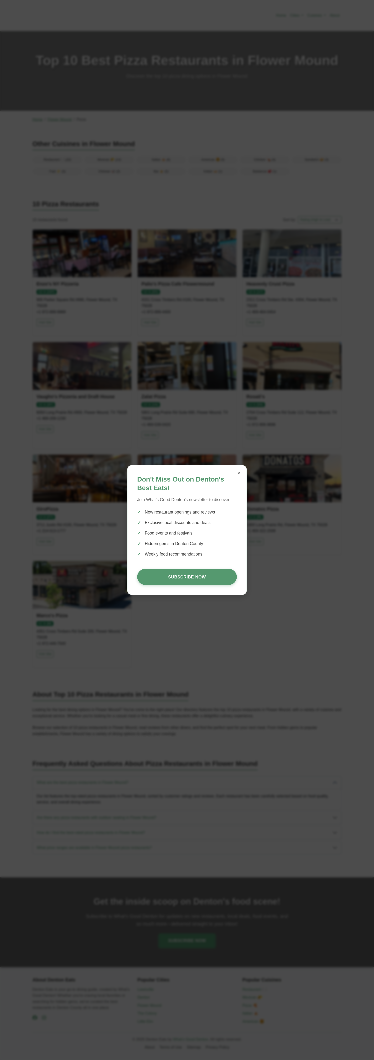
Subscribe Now (187, 577)
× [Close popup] (238, 473)
